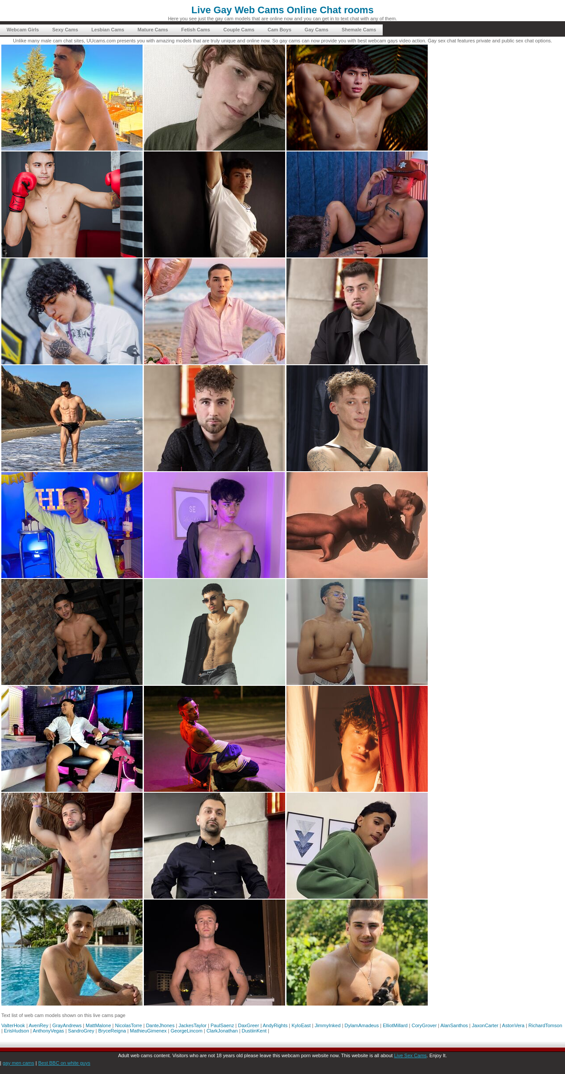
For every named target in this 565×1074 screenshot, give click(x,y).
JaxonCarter (485, 1025)
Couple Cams (238, 29)
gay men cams (18, 1063)
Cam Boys (279, 29)
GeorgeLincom (187, 1030)
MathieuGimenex (148, 1030)
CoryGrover (424, 1025)
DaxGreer (248, 1025)
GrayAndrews (67, 1025)
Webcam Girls (23, 29)
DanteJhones (160, 1025)
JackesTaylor (192, 1025)
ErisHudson (16, 1030)
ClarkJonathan (222, 1030)
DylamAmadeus (362, 1025)
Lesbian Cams (107, 29)
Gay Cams (316, 29)
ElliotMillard (395, 1025)
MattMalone (98, 1025)
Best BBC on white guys (64, 1063)
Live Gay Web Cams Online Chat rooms (283, 9)
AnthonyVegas (48, 1030)
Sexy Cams (65, 29)
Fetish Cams (195, 29)
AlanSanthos (454, 1025)
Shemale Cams (359, 29)
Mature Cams (152, 29)
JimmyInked (328, 1025)
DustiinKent (254, 1030)
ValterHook (13, 1025)
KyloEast (301, 1025)
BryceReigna (112, 1030)
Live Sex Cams (410, 1055)
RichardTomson (545, 1025)
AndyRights (275, 1025)
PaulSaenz (222, 1025)
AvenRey (38, 1025)
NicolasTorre (128, 1025)
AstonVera (513, 1025)
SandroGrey (81, 1030)
